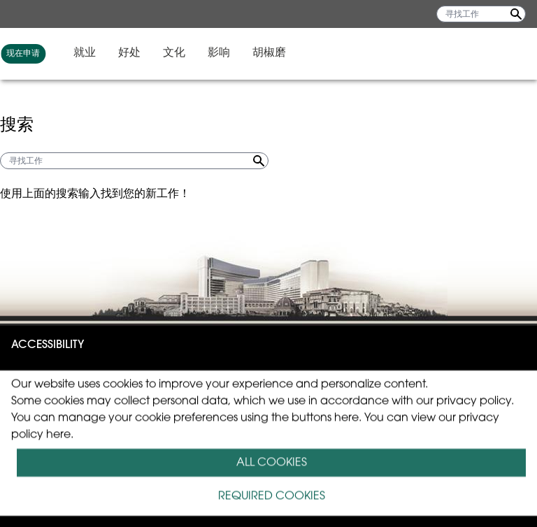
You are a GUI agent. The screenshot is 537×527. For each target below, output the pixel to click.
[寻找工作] (481, 14)
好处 (358, 53)
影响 (447, 53)
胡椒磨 (498, 53)
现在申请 (251, 54)
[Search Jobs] (516, 14)
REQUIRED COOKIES (271, 496)
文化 (403, 53)
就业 (313, 53)
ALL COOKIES (271, 462)
